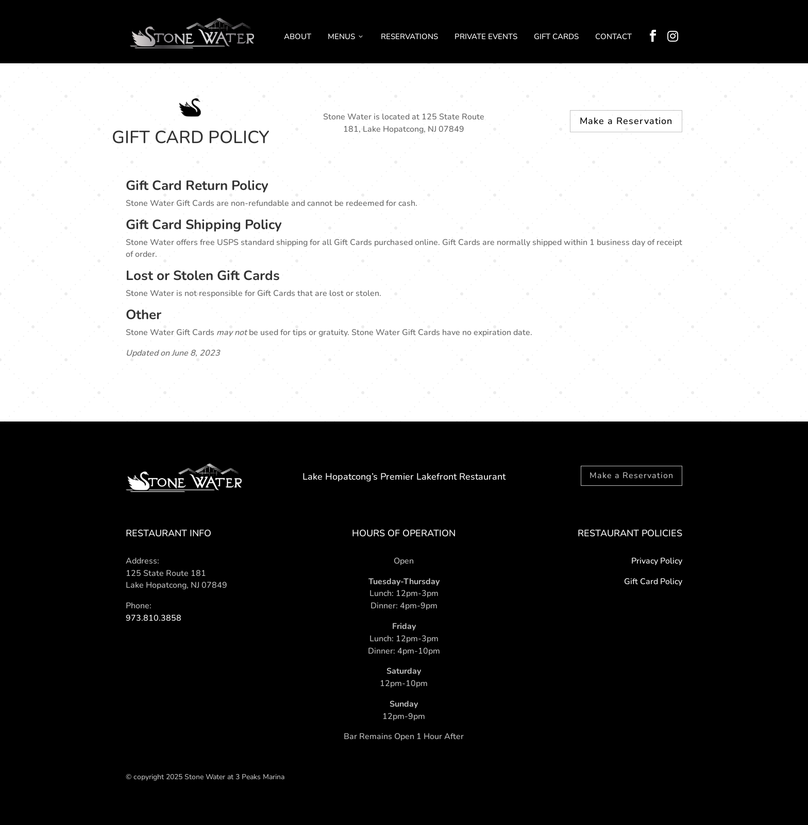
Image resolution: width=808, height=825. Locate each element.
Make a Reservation (626, 121)
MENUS (346, 36)
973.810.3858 (153, 618)
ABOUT (297, 36)
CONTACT (613, 36)
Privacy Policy (656, 561)
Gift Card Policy (653, 581)
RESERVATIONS (409, 36)
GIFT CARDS (556, 36)
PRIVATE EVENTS (485, 36)
